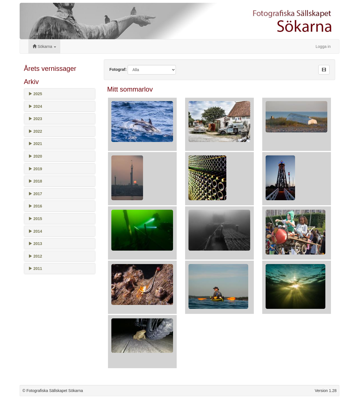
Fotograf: (117, 69)
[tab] (59, 93)
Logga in (323, 46)
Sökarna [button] (44, 46)
